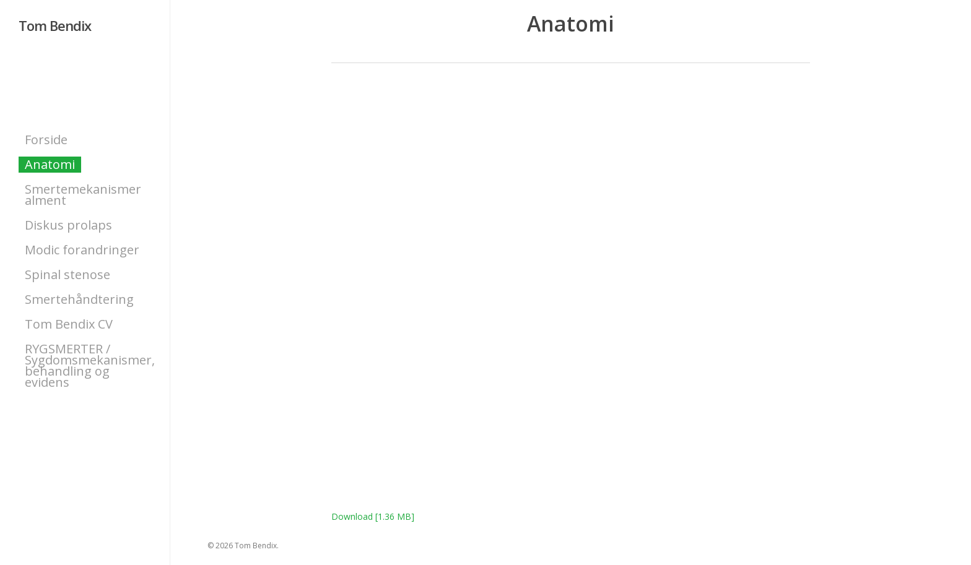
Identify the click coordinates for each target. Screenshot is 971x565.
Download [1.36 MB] (372, 516)
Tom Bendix (55, 25)
